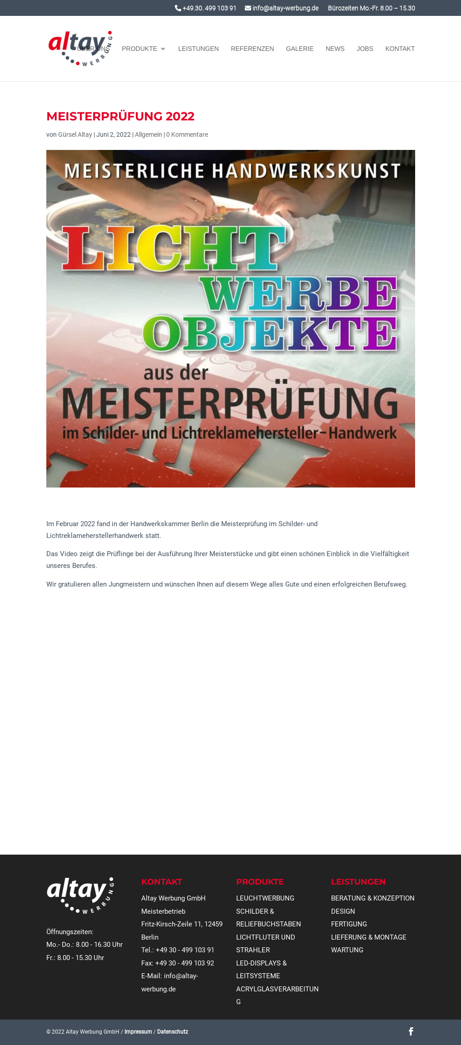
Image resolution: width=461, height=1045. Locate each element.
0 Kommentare (187, 134)
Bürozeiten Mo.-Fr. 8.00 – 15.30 (371, 8)
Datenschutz (172, 1032)
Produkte (139, 48)
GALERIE (300, 48)
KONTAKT (400, 48)
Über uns (93, 48)
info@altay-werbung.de (281, 8)
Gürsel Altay (75, 134)
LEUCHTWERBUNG (265, 898)
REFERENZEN (252, 48)
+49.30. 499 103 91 (206, 8)
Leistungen (198, 48)
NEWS (335, 48)
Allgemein (148, 134)
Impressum (138, 1032)
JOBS (365, 48)
